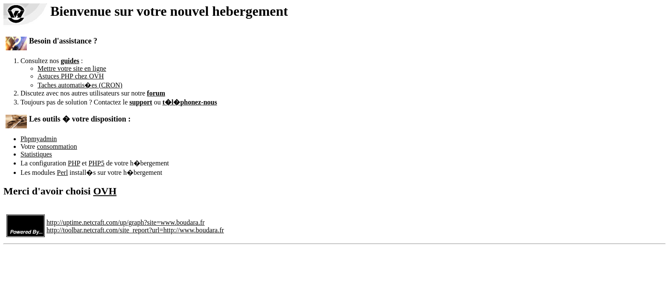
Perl (62, 172)
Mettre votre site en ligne (72, 68)
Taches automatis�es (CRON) (80, 85)
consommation (57, 146)
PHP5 (96, 163)
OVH (104, 191)
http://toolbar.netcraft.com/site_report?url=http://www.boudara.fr (135, 230)
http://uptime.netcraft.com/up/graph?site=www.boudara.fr (126, 222)
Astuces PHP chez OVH (71, 76)
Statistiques (36, 154)
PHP (74, 163)
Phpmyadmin (38, 138)
